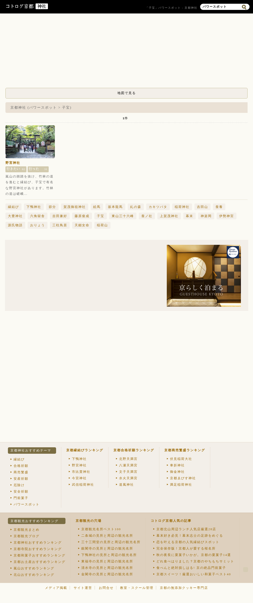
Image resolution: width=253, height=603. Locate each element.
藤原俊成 (82, 216)
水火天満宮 (128, 478)
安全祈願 (21, 491)
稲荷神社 (182, 207)
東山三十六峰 (123, 216)
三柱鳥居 (59, 225)
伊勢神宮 (226, 216)
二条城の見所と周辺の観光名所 (107, 535)
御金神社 (177, 472)
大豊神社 (15, 216)
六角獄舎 (37, 216)
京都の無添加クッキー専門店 (184, 588)
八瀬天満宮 (128, 465)
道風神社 (126, 484)
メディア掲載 (56, 588)
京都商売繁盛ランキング (184, 450)
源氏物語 (15, 225)
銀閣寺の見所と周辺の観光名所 (107, 548)
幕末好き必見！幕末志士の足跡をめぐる (189, 535)
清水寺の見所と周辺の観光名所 (107, 568)
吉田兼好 (59, 216)
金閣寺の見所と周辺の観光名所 (107, 574)
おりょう (37, 225)
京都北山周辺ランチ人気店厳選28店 (186, 529)
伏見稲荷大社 (181, 459)
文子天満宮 (128, 472)
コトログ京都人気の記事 (171, 521)
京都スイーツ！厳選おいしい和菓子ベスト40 (193, 574)
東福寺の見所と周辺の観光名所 (107, 561)
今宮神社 (79, 478)
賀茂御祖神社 (74, 207)
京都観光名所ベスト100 (101, 529)
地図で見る (126, 93)
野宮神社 (12, 163)
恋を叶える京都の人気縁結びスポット (187, 542)
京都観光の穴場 (89, 521)
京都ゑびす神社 (183, 478)
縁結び (13, 207)
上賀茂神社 (169, 216)
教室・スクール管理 (136, 588)
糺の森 (135, 207)
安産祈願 (21, 478)
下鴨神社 (33, 207)
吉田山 (202, 207)
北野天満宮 (128, 459)
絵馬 (97, 207)
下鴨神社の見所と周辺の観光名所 (109, 555)
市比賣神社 (81, 472)
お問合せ (106, 588)
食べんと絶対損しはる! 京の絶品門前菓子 (191, 568)
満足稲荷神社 (181, 484)
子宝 (100, 216)
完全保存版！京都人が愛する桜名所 (186, 548)
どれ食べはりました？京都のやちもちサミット (195, 561)
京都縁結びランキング (84, 450)
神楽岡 (206, 216)
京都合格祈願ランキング (133, 450)
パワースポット (27, 504)
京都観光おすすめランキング (34, 521)
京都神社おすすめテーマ (30, 450)
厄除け (19, 485)
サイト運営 (83, 588)
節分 (52, 207)
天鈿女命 (82, 225)
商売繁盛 (21, 472)
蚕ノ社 (146, 216)
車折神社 (177, 465)
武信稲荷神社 (83, 484)
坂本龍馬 (115, 207)
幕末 (189, 216)
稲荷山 (102, 225)
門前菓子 (21, 498)
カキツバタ (158, 207)
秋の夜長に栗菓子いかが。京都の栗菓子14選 (193, 555)
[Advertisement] (126, 52)
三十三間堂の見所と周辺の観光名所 (111, 542)
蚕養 (219, 207)
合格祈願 (21, 466)
